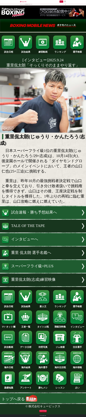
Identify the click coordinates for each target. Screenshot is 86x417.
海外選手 (43, 366)
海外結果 (26, 366)
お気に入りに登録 (43, 411)
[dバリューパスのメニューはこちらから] (65, 2)
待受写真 (43, 346)
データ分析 (26, 346)
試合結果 (26, 50)
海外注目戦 (60, 366)
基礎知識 (8, 386)
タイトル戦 (43, 325)
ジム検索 (60, 346)
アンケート (26, 386)
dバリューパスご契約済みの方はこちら (26, 4)
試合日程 (8, 50)
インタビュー (77, 325)
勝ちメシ (43, 386)
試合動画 (8, 346)
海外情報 (77, 366)
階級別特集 (60, 325)
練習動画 (43, 50)
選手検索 (77, 50)
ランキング (60, 50)
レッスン (60, 386)
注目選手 (77, 346)
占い (77, 386)
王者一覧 (26, 325)
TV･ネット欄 (8, 325)
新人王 (43, 305)
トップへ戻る (19, 399)
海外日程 (8, 366)
